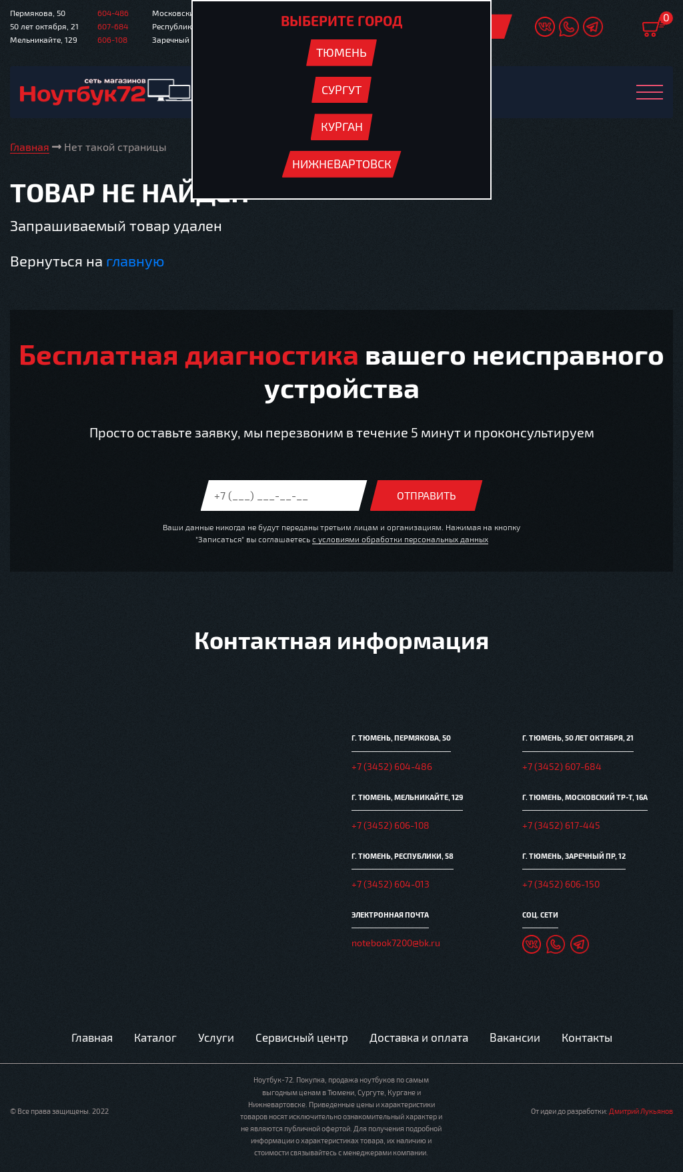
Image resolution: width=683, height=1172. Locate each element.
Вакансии (515, 1037)
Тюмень (341, 52)
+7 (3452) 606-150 (561, 884)
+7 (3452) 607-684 (562, 766)
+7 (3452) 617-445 (561, 825)
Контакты (587, 1037)
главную (135, 260)
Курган (342, 126)
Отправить (426, 495)
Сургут (341, 89)
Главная (92, 1037)
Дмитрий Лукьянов (641, 1111)
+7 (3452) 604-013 (391, 884)
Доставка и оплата (419, 1037)
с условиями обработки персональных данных (400, 539)
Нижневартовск (342, 163)
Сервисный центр (301, 1037)
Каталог (155, 1037)
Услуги (216, 1037)
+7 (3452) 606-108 (391, 825)
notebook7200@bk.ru (396, 942)
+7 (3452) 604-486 (392, 766)
